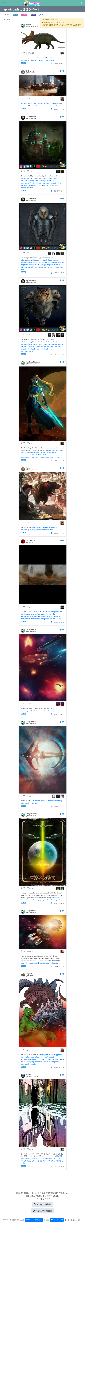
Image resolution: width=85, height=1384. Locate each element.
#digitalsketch (57, 612)
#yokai (46, 1062)
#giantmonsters (37, 1062)
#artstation (49, 530)
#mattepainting (55, 346)
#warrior (31, 265)
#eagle (40, 267)
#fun (32, 185)
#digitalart (24, 265)
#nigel (62, 1059)
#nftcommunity (44, 185)
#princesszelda (56, 457)
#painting (41, 183)
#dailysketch (38, 612)
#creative (54, 183)
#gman (51, 1059)
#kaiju (23, 1062)
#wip (31, 188)
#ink (59, 183)
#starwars (28, 452)
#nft (54, 180)
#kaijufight (33, 1064)
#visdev (45, 527)
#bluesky (33, 530)
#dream (37, 180)
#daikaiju (29, 1062)
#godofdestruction (49, 1057)
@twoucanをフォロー (34, 1220)
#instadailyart (25, 619)
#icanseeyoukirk (26, 711)
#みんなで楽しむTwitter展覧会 (32, 1161)
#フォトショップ (57, 1158)
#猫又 (60, 1156)
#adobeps (24, 614)
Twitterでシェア (57, 1220)
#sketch (44, 178)
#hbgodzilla (25, 1057)
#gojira (57, 1059)
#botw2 (48, 450)
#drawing (31, 180)
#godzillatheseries (35, 1057)
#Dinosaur (34, 60)
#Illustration (32, 103)
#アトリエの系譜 (49, 1161)
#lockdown (38, 963)
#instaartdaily (35, 619)
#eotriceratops (52, 58)
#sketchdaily (47, 612)
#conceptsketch (44, 616)
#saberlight (36, 452)
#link (33, 455)
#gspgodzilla (58, 1055)
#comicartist (54, 185)
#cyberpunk (25, 188)
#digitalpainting (43, 103)
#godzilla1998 (48, 1055)
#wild (38, 455)
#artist (55, 176)
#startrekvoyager (27, 900)
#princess (47, 457)
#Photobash (55, 103)
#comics (49, 180)
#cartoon (24, 180)
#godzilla (40, 1055)
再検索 (42, 1204)
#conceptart (40, 530)
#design (43, 180)
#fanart (61, 450)
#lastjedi (43, 452)
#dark (23, 185)
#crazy (27, 185)
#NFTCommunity (27, 351)
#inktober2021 (37, 527)
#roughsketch (55, 616)
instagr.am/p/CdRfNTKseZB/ (51, 619)
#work (36, 185)
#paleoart (41, 60)
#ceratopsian (25, 60)
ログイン (37, 1199)
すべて (7, 15)
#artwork (33, 178)
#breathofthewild (27, 457)
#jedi (22, 452)
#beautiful (51, 178)
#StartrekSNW (53, 801)
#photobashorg (51, 614)
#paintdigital (34, 616)
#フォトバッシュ (36, 1158)
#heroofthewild (38, 457)
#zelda (42, 455)
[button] (81, 3)
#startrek (53, 708)
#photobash (50, 60)
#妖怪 (56, 1156)
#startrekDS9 (42, 801)
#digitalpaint (51, 452)
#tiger (51, 349)
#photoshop (25, 183)
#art (51, 176)
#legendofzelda (26, 455)
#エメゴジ (39, 1059)
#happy (38, 178)
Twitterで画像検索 (42, 1211)
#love (57, 178)
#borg (60, 801)
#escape (31, 963)
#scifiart (24, 103)
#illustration (25, 178)
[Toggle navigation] (4, 3)
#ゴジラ (46, 1059)
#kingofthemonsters (28, 1059)
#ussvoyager (37, 900)
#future (47, 183)
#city (60, 176)
